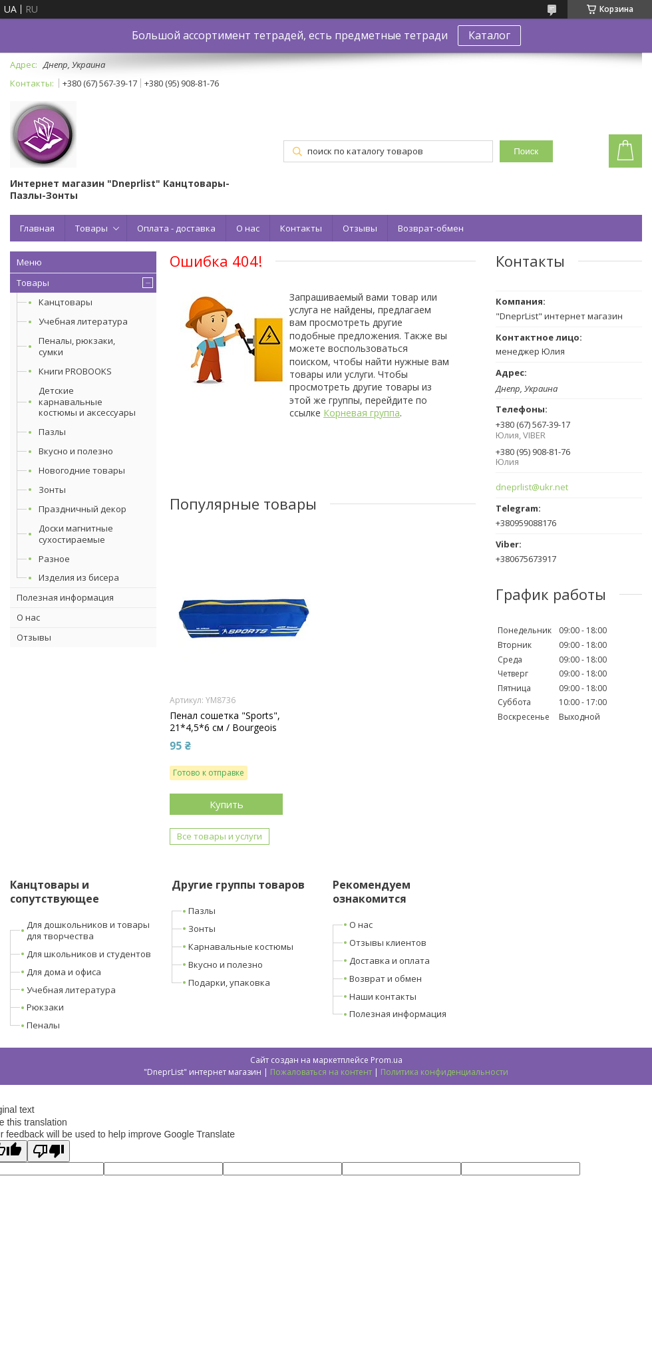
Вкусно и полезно (76, 451)
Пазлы (52, 432)
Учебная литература (83, 321)
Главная (37, 228)
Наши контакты (382, 996)
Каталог (489, 35)
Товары (91, 228)
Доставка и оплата (389, 961)
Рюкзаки (45, 1007)
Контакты (301, 228)
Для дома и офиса (64, 972)
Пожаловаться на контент (321, 1072)
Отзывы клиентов (387, 943)
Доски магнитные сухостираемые (76, 533)
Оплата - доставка (176, 228)
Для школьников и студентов (89, 954)
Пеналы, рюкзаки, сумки (77, 346)
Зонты (52, 490)
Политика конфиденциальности (444, 1072)
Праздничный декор (82, 509)
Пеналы (43, 1025)
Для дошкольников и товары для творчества (88, 930)
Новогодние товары (82, 470)
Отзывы (360, 228)
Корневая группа (361, 412)
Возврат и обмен (385, 978)
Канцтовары (65, 302)
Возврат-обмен (431, 228)
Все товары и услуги (219, 836)
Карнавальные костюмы (240, 947)
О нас (247, 228)
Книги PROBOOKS (75, 371)
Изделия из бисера (79, 577)
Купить (227, 804)
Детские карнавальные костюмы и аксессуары (87, 401)
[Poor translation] (48, 1151)
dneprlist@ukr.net (532, 487)
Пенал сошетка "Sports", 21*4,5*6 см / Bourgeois (225, 722)
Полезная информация (65, 597)
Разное (54, 559)
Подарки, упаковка (229, 982)
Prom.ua (387, 1060)
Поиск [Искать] (526, 151)
